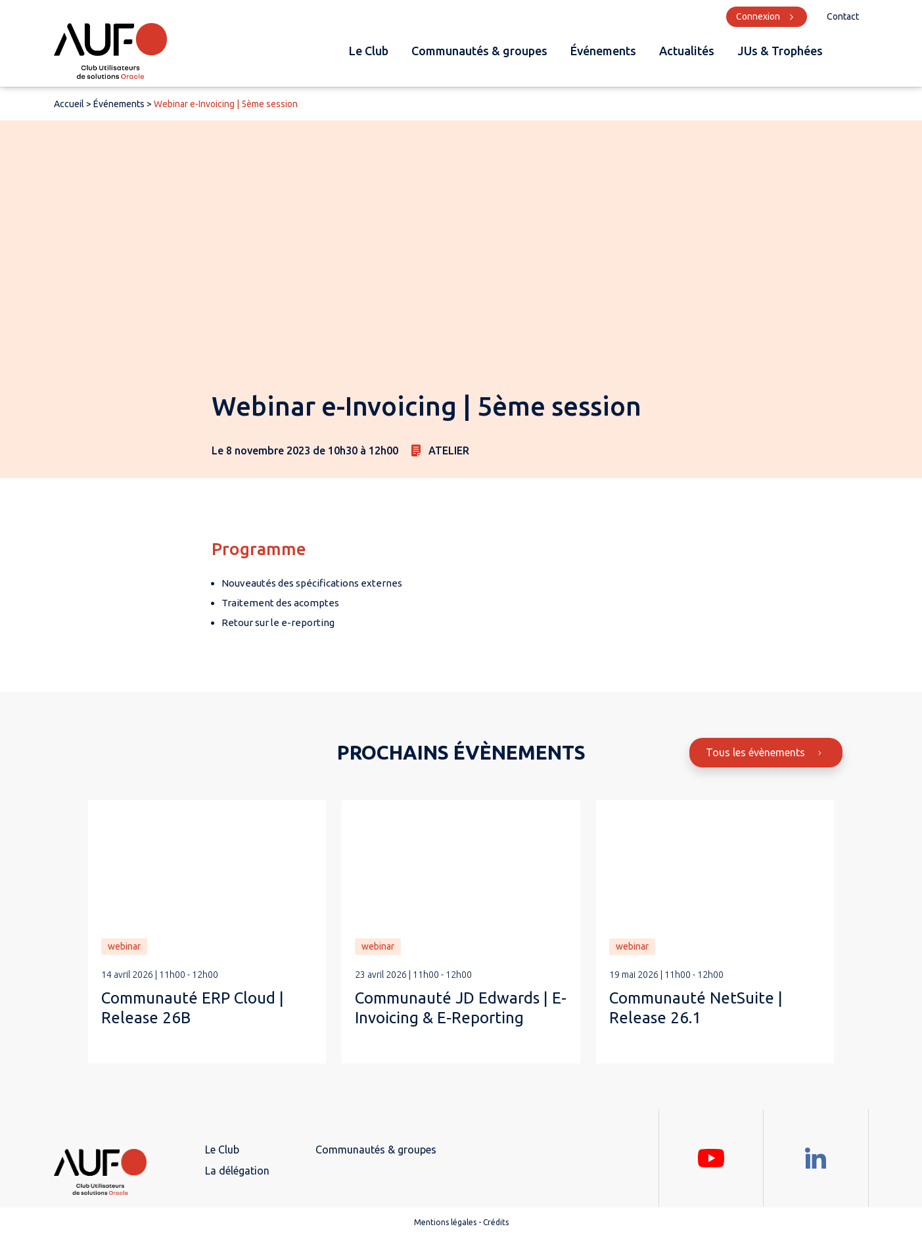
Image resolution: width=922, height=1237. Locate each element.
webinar (124, 946)
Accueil (69, 104)
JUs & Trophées (780, 50)
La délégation (237, 1170)
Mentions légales (445, 1222)
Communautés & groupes (479, 50)
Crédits (496, 1222)
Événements (603, 50)
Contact (843, 16)
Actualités (686, 50)
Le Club (368, 50)
